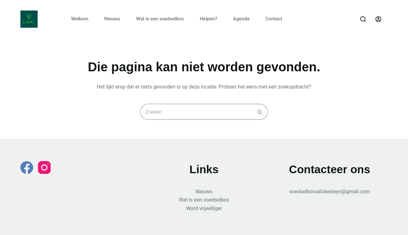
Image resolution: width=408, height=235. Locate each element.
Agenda (241, 19)
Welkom (79, 19)
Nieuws (112, 19)
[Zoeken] (363, 19)
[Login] (378, 19)
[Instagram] (44, 167)
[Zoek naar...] (196, 112)
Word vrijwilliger (204, 208)
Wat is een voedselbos (160, 19)
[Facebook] (26, 167)
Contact (274, 19)
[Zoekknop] (260, 112)
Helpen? (208, 19)
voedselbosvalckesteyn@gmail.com (329, 192)
